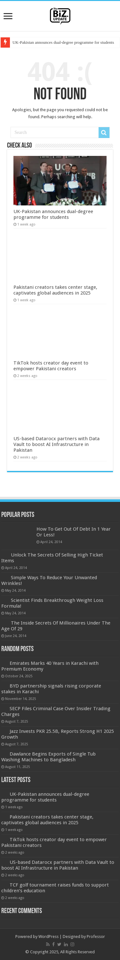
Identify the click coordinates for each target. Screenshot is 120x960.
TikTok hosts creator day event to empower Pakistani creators (50, 366)
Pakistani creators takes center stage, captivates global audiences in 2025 (55, 290)
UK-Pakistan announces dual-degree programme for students (63, 42)
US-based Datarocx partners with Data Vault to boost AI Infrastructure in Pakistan (56, 444)
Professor (96, 936)
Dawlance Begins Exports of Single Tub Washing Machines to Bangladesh (48, 757)
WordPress (48, 936)
